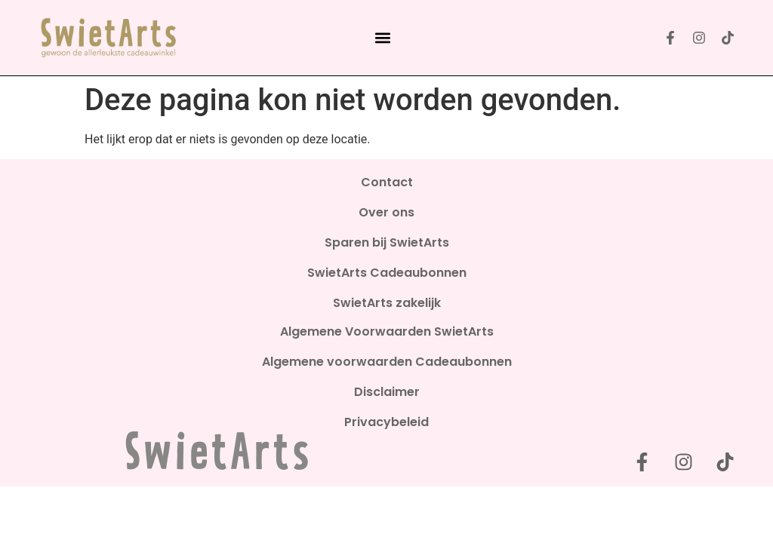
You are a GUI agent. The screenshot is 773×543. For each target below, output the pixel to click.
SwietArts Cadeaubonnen (387, 273)
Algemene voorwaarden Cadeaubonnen (387, 362)
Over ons (386, 212)
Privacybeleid (386, 422)
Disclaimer (387, 392)
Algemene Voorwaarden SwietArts (387, 331)
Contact (387, 182)
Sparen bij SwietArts (387, 242)
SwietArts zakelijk (387, 303)
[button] (382, 37)
